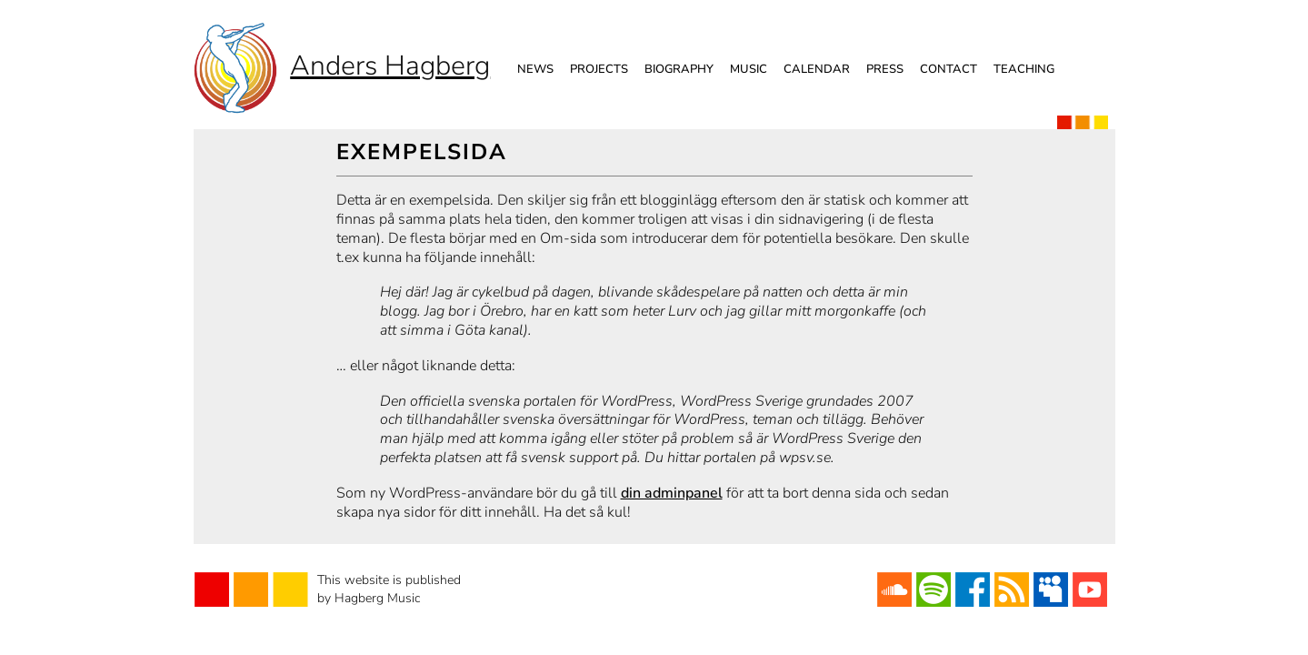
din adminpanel (672, 493)
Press (885, 69)
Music (748, 69)
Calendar (817, 69)
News (535, 69)
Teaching (1023, 69)
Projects (599, 69)
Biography (679, 69)
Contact (948, 69)
